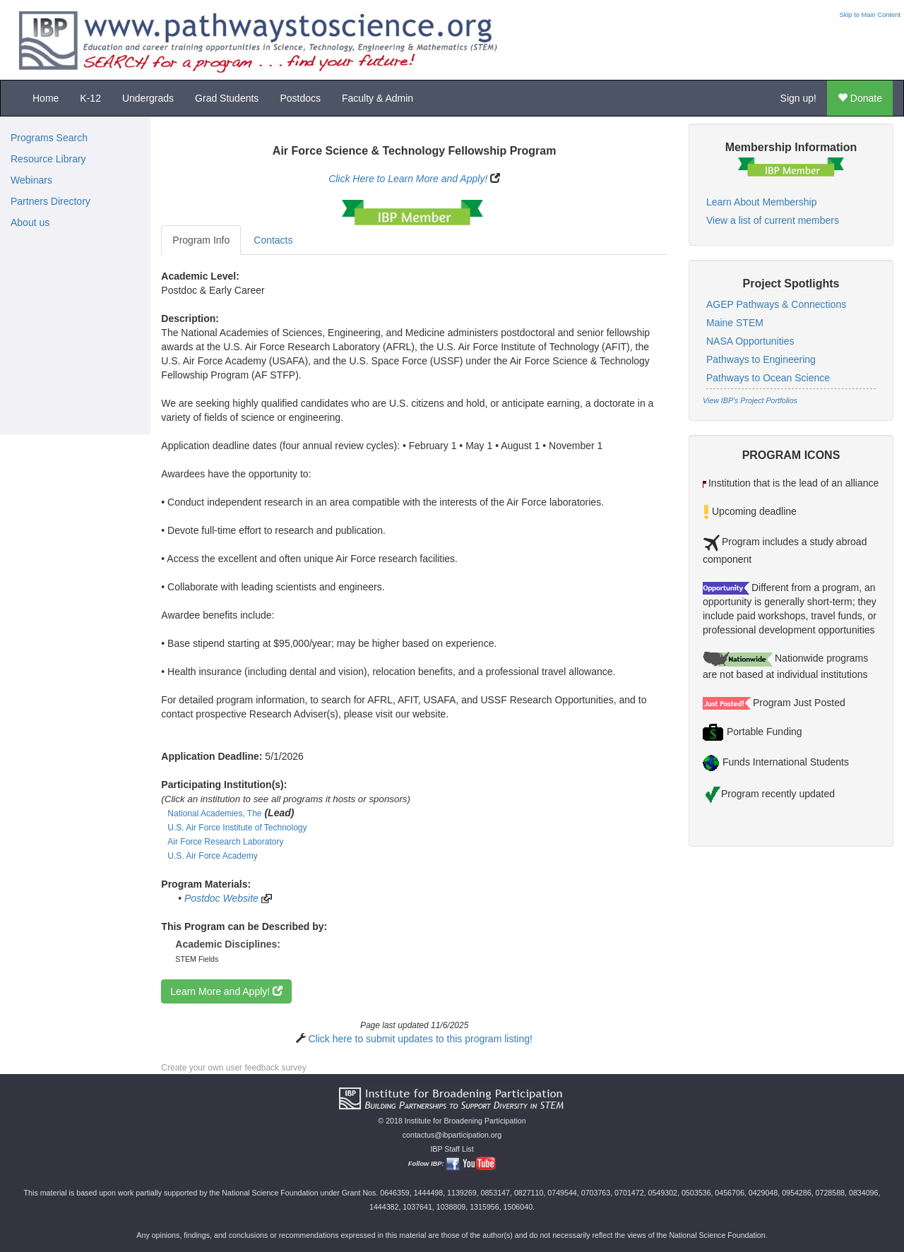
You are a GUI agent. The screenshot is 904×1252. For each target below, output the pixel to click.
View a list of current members (772, 220)
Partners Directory (50, 201)
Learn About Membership (761, 202)
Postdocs (300, 98)
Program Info (201, 240)
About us (30, 222)
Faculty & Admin (377, 98)
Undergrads (148, 98)
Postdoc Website (221, 898)
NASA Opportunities (750, 341)
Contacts (273, 240)
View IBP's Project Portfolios (750, 400)
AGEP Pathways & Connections (776, 304)
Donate (860, 98)
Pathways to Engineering (761, 359)
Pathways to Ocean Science (768, 377)
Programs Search (49, 137)
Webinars (31, 180)
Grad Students (226, 98)
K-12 (90, 98)
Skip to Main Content (869, 14)
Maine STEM (734, 322)
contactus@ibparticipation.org (452, 1135)
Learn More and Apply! (226, 991)
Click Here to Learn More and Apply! (407, 178)
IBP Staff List (451, 1149)
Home (45, 98)
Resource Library (48, 159)
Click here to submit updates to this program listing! (420, 1038)
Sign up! (798, 98)
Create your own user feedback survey (233, 1068)
